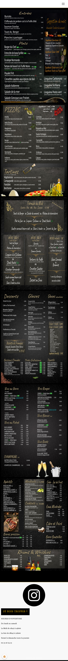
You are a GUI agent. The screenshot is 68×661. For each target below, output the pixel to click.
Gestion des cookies (34, 658)
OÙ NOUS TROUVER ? (15, 612)
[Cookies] (4, 656)
